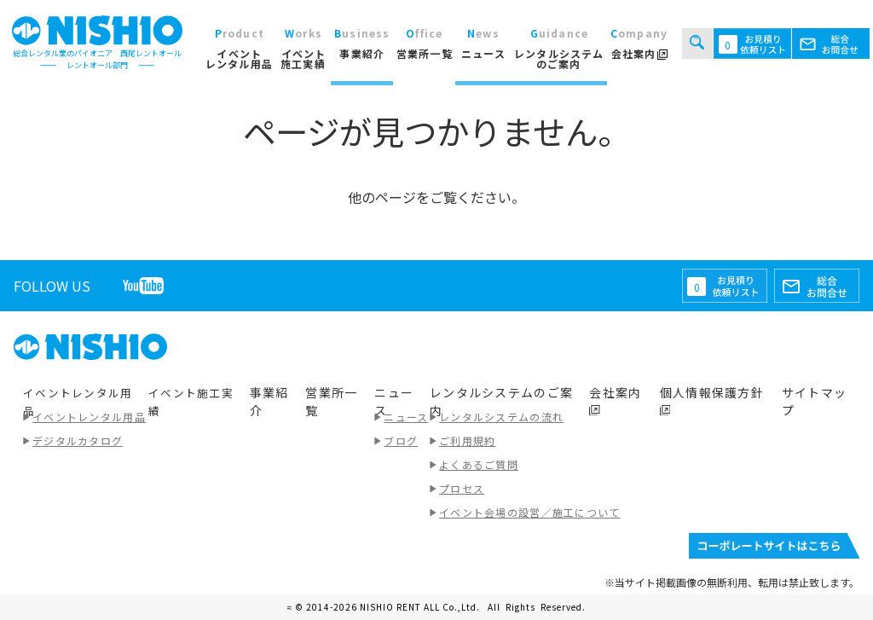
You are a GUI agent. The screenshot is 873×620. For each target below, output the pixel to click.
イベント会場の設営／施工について (529, 512)
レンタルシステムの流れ (501, 416)
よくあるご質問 (478, 464)
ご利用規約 (467, 440)
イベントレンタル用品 (89, 416)
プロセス (461, 488)
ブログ (401, 440)
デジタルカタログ (77, 440)
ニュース (406, 416)
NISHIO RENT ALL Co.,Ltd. (421, 606)
